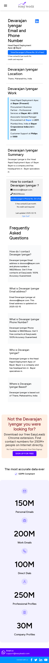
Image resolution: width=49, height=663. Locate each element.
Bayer (29, 120)
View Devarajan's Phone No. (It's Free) (27, 52)
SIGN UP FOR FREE (24, 453)
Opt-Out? (26, 216)
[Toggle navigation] (5, 5)
